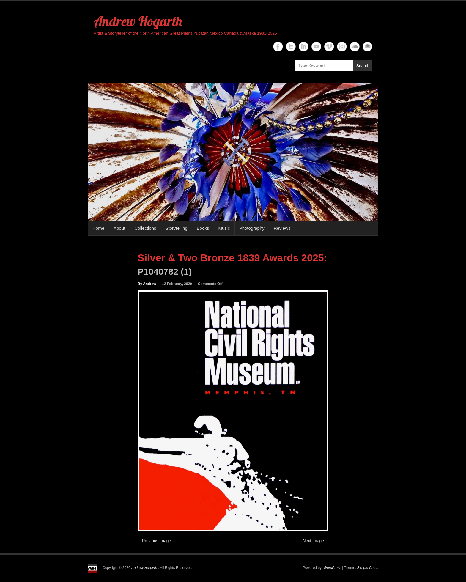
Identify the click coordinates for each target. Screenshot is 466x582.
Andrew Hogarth (138, 21)
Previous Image (156, 540)
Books (203, 228)
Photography (252, 228)
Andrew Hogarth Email (367, 46)
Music (224, 228)
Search (362, 65)
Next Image (313, 540)
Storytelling (177, 228)
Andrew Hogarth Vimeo (329, 46)
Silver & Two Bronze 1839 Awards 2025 (231, 257)
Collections (145, 228)
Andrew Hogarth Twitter (291, 46)
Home (98, 228)
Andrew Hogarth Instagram (342, 46)
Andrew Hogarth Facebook (278, 46)
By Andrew (147, 284)
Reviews (282, 228)
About (119, 228)
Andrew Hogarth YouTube (316, 46)
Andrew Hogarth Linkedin (303, 46)
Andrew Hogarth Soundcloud (355, 46)
